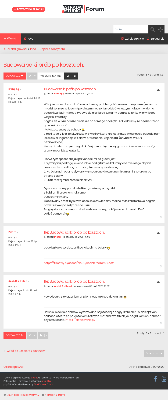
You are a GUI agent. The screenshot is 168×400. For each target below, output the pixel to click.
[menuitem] (28, 39)
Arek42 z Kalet (17, 281)
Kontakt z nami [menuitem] (53, 395)
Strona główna (13, 367)
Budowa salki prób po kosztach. (43, 65)
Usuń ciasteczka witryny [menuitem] (21, 395)
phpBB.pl (46, 381)
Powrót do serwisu (29, 9)
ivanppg (13, 89)
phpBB (34, 377)
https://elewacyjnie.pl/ (80, 320)
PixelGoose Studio (44, 384)
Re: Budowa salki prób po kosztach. (74, 232)
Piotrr (12, 232)
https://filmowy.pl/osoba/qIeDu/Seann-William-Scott (79, 263)
